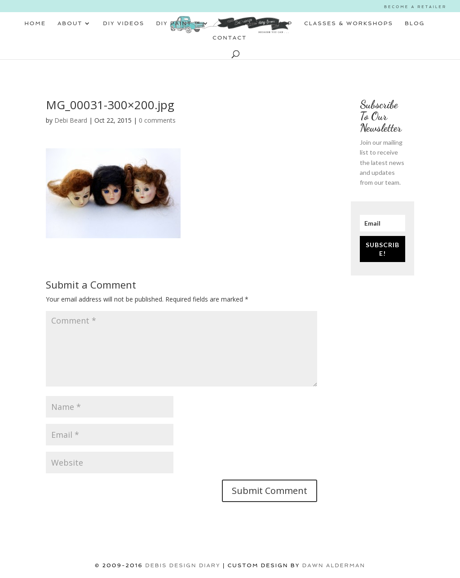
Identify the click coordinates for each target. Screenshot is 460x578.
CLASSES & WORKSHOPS (348, 23)
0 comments (157, 120)
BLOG (415, 23)
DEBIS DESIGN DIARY (182, 565)
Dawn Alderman (333, 565)
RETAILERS (241, 23)
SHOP (282, 23)
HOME (35, 23)
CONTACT (229, 38)
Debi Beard (70, 120)
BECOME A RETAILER (415, 6)
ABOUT (70, 23)
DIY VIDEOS (123, 23)
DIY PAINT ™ (178, 23)
